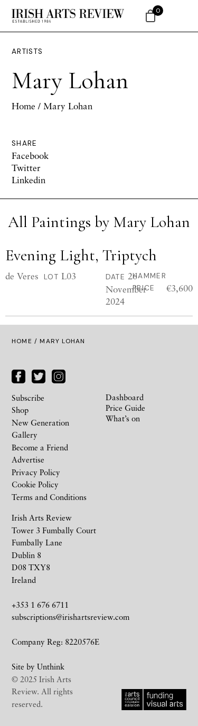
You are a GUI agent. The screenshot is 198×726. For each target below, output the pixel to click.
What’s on (123, 418)
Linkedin (28, 179)
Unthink (50, 666)
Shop (20, 409)
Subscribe (28, 397)
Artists (27, 51)
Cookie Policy (35, 484)
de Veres (22, 275)
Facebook (30, 155)
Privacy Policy (36, 472)
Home (23, 105)
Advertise (28, 459)
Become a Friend (40, 447)
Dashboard (125, 397)
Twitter (26, 167)
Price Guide (125, 407)
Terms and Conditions (49, 497)
